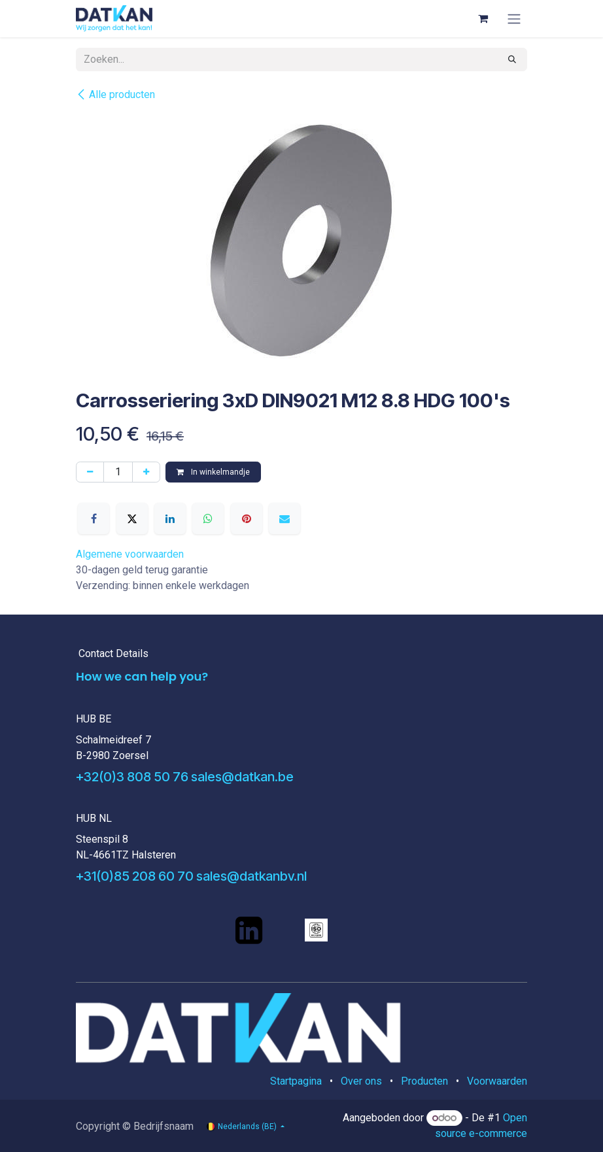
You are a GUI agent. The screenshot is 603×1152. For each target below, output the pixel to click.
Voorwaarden (497, 1081)
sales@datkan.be (242, 777)
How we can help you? (142, 676)
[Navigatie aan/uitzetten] (514, 18)
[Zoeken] (512, 59)
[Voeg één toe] (146, 472)
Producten (424, 1081)
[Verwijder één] (90, 472)
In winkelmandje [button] (213, 472)
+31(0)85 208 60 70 (135, 876)
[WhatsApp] (208, 518)
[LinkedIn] (170, 518)
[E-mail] (284, 518)
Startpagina (296, 1081)
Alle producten (115, 94)
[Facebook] (93, 518)
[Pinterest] (246, 518)
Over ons (361, 1081)
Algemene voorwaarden (130, 554)
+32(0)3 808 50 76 (132, 777)
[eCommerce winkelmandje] (483, 18)
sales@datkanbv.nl (251, 876)
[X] (132, 518)
